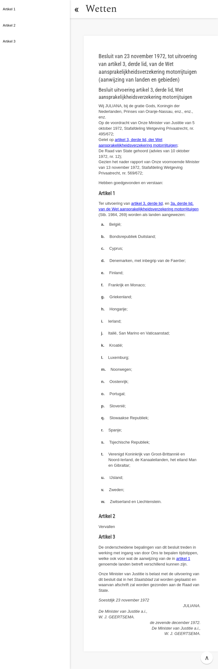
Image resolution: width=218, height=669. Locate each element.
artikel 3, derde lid (147, 203)
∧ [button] (207, 657)
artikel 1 (183, 558)
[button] (76, 9)
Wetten (101, 9)
